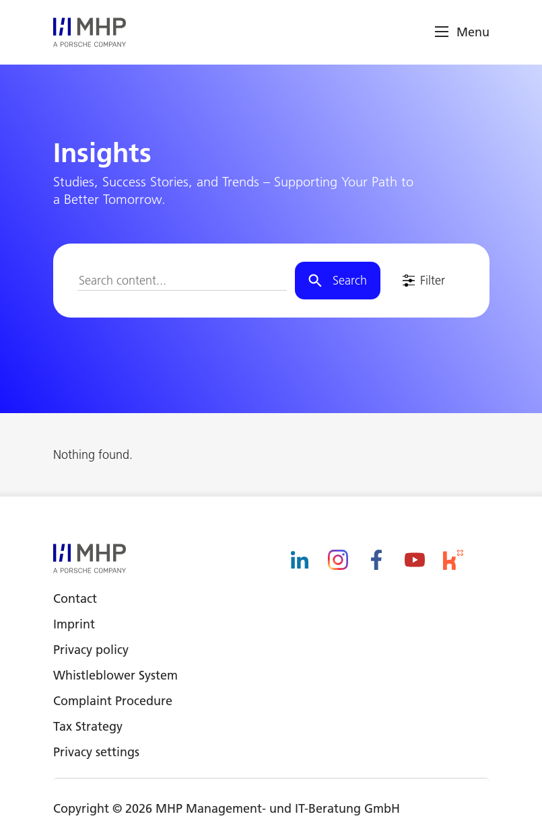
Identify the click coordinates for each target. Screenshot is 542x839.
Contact (75, 598)
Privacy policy (91, 649)
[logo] (89, 32)
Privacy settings (96, 752)
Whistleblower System (115, 675)
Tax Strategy (88, 726)
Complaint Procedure (112, 700)
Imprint (74, 624)
